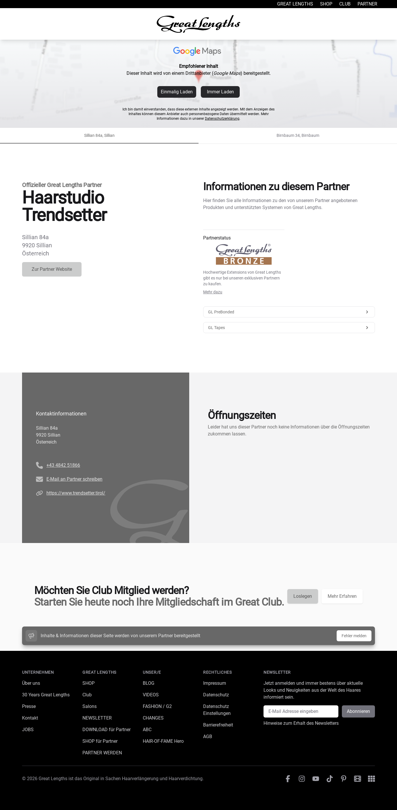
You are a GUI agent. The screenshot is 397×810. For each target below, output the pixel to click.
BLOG (148, 683)
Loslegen (302, 596)
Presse (29, 706)
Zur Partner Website (52, 269)
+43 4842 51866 (63, 465)
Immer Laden (220, 92)
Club (345, 4)
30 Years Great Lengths (46, 695)
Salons (89, 706)
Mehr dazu (212, 292)
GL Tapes (289, 327)
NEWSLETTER (97, 718)
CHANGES (153, 718)
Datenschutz (216, 695)
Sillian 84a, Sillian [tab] (99, 135)
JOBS (28, 729)
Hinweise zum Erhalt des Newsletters (301, 723)
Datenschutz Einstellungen (217, 710)
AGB (207, 736)
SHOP (88, 683)
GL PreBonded (289, 312)
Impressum (214, 683)
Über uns (31, 683)
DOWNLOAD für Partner (106, 729)
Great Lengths (295, 4)
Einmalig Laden (177, 92)
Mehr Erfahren (342, 596)
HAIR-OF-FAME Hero (163, 741)
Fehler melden (354, 635)
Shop (326, 4)
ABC (147, 729)
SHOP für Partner (100, 741)
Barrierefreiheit (218, 725)
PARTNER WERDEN (102, 752)
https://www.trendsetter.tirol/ (75, 493)
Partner (367, 4)
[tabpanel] (198, 343)
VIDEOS (151, 695)
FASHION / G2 (157, 706)
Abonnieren (358, 711)
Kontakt (30, 718)
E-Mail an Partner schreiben (74, 479)
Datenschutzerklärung (222, 119)
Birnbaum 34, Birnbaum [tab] (298, 135)
